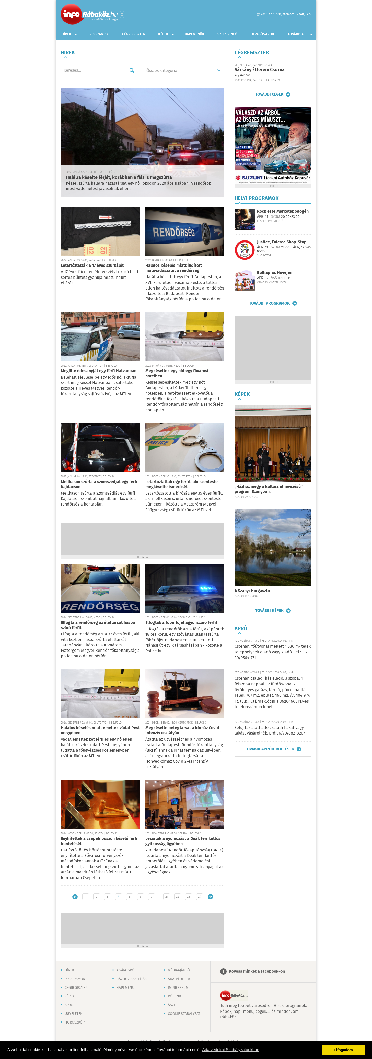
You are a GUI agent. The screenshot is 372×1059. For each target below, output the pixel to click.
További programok (269, 303)
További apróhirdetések (269, 749)
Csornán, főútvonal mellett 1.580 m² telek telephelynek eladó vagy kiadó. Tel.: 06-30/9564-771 (273, 652)
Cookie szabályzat (184, 1014)
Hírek (66, 34)
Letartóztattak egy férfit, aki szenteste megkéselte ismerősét (181, 484)
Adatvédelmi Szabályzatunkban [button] (230, 1050)
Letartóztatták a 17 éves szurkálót (92, 265)
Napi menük (194, 34)
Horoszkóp (75, 1022)
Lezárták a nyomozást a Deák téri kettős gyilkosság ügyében (182, 841)
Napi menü (125, 988)
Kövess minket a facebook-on (257, 971)
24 (199, 896)
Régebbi (210, 897)
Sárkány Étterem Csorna (260, 70)
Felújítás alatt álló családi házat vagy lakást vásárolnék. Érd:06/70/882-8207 (270, 731)
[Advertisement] (142, 538)
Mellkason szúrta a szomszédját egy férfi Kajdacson (99, 484)
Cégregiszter (133, 34)
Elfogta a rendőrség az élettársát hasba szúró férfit (98, 625)
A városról (126, 970)
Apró (69, 1005)
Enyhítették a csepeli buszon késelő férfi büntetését (99, 841)
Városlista (122, 14)
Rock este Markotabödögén (283, 211)
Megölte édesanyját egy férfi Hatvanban (98, 371)
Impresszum (178, 988)
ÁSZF (172, 1005)
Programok (98, 34)
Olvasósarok (262, 34)
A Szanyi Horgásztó (252, 591)
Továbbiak (297, 34)
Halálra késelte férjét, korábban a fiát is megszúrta (119, 177)
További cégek (269, 94)
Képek (163, 34)
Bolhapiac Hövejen (274, 273)
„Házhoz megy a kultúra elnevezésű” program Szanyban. (269, 489)
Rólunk (174, 996)
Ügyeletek (73, 1014)
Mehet (131, 70)
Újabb (75, 897)
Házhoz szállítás (131, 979)
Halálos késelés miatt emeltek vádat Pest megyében (100, 730)
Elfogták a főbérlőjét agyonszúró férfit (181, 623)
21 (166, 896)
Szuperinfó (227, 34)
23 (188, 896)
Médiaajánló (179, 970)
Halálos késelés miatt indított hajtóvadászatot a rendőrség (173, 268)
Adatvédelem (179, 979)
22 (177, 896)
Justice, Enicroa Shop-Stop (282, 242)
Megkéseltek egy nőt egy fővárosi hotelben (176, 373)
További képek (269, 610)
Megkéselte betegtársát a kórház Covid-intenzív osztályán (183, 730)
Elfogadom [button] (343, 1050)
